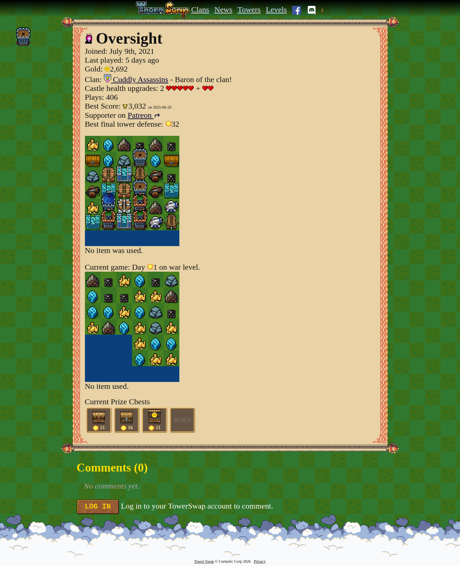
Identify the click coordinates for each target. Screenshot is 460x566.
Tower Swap (204, 561)
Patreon (144, 115)
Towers (249, 9)
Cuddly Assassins (136, 79)
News (223, 9)
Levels (276, 9)
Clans (200, 9)
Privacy (260, 561)
